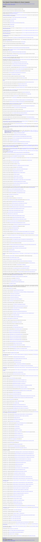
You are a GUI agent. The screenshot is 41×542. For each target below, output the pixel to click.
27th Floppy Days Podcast (15, 226)
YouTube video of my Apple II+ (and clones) (15, 295)
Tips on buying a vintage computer (18, 509)
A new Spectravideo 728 (17, 428)
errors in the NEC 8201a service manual (30, 505)
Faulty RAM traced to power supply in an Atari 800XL (20, 471)
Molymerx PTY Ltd (28, 346)
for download (19, 511)
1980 (18, 79)
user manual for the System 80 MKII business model (15, 244)
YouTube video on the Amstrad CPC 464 (13, 194)
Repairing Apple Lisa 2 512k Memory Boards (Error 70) (19, 404)
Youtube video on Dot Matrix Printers (13, 229)
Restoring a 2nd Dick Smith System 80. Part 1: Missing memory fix (23, 460)
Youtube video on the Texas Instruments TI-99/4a (15, 237)
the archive (28, 199)
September (11, 199)
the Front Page (12, 26)
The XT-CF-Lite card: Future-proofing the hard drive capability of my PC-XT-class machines (23, 231)
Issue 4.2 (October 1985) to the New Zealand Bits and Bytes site (16, 530)
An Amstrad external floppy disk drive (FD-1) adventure (19, 181)
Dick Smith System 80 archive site (13, 13)
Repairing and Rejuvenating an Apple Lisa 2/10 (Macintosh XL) (20, 406)
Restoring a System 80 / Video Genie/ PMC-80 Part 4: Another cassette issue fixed (23, 478)
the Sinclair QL (17, 276)
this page (32, 154)
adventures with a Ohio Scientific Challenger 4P (28, 233)
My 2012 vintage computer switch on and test (18, 327)
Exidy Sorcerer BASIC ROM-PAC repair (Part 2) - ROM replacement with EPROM (22, 385)
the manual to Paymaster (13, 157)
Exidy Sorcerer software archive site (23, 85)
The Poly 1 (18, 163)
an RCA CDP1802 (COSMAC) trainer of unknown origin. (20, 358)
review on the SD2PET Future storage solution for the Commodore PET (17, 72)
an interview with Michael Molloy (12, 346)
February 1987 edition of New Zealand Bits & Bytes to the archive (17, 222)
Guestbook (28, 540)
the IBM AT (26, 276)
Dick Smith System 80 (28, 59)
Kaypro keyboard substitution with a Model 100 (22, 507)
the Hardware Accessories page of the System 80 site (31, 375)
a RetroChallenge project (32, 187)
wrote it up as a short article (24, 143)
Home (3, 540)
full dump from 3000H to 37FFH (24, 388)
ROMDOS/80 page (27, 152)
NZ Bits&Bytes (25, 540)
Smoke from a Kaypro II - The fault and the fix (18, 513)
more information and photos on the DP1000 (14, 49)
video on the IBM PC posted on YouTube (14, 257)
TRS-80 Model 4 (13, 276)
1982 (20, 79)
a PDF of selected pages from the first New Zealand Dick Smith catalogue (19, 150)
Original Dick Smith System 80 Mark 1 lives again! (18, 217)
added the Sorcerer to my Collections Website (26, 390)
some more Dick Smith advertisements (11, 412)
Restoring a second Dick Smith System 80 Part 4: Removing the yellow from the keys (25, 455)
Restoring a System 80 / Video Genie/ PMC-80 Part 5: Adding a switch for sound (22, 476)
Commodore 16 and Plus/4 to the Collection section (16, 259)
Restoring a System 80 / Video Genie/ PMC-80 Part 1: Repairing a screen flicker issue (23, 484)
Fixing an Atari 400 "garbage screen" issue (20, 469)
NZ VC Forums (32, 540)
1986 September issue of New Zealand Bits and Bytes (16, 334)
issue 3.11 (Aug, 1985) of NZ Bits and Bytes (16, 520)
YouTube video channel (26, 266)
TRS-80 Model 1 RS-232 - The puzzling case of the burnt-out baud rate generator (23, 365)
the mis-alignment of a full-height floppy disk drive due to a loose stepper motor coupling (23, 37)
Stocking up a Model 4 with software (18, 424)
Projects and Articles (15, 325)
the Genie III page (23, 41)
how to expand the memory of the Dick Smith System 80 (21, 154)
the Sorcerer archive (16, 95)
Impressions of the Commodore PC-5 (18, 435)
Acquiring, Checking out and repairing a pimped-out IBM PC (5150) (20, 63)
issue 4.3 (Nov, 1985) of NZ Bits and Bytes (16, 516)
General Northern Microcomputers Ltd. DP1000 (20, 123)
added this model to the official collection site (30, 271)
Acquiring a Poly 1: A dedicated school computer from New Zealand (21, 165)
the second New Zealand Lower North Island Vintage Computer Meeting (20, 47)
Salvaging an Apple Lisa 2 (17, 417)
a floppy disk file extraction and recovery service (19, 356)
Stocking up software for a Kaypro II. (18, 498)
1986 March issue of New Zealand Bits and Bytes (15, 339)
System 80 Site (22, 22)
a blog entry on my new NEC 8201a (14, 528)
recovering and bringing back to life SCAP (18, 12)
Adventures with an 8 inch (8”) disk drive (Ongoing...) (20, 134)
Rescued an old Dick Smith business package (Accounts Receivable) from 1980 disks (18, 121)
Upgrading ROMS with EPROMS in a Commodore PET (18, 383)
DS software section (28, 157)
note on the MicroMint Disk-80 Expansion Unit (16, 160)
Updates (24, 43)
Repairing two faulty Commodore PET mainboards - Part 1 (20, 381)
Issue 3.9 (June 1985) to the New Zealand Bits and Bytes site (16, 532)
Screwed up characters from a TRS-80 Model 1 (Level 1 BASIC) (19, 203)
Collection (9, 540)
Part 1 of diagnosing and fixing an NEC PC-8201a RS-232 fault (19, 65)
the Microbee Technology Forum (7, 15)
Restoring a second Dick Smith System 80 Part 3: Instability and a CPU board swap (24, 457)
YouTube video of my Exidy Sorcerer (14, 297)
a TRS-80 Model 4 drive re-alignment (16, 74)
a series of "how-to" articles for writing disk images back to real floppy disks (19, 354)
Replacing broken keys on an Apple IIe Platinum (19, 172)
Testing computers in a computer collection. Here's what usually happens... (22, 179)
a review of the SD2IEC (11, 255)
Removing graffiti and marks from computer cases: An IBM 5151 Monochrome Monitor (23, 397)
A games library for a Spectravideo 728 (18, 419)
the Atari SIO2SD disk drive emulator (21, 192)
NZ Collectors (4, 4)
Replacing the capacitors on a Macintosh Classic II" (18, 246)
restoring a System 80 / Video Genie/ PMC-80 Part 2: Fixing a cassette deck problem (23, 482)
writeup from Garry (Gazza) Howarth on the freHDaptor (16, 103)
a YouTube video (11, 300)
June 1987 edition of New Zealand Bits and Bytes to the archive (16, 208)
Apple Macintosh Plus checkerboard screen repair (18, 201)
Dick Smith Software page (21, 101)
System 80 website (24, 107)
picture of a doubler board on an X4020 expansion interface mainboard (28, 145)
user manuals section (25, 244)
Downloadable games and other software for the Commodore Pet (20, 408)
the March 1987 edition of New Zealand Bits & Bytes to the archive (17, 215)
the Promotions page (10, 151)
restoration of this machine (32, 535)
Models (15, 187)
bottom (26, 126)
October (14, 199)
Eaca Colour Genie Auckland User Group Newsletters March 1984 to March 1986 (21, 136)
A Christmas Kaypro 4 (17, 426)
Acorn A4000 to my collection (12, 283)
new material (11, 399)
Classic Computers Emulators (13, 55)
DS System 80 (20, 540)
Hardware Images (19, 187)
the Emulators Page (12, 24)
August (8, 199)
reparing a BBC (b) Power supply (17, 360)
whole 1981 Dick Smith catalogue (34, 150)
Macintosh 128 (10, 288)
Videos (17, 540)
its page (17, 146)
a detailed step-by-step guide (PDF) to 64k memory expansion (26, 148)
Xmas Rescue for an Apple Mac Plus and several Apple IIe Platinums (22, 224)
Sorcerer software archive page (21, 53)
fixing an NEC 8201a (18, 505)
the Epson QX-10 (18, 278)
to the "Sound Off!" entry (17, 107)
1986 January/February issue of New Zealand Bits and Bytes (17, 341)
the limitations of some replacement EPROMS (18, 500)
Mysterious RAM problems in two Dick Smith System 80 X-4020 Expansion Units (24, 453)
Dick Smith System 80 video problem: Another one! (21, 447)
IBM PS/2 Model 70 (19, 535)
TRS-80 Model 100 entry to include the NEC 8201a (16, 496)
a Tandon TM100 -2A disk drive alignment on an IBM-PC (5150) (20, 489)
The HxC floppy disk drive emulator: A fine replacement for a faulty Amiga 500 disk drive (22, 239)
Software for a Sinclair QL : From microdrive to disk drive (20, 348)
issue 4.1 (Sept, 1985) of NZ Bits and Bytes (16, 518)
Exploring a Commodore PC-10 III (18, 433)
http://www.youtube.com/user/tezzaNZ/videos (17, 274)
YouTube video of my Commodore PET (14, 293)
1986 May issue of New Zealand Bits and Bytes (14, 332)
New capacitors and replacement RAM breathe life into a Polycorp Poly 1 (21, 141)
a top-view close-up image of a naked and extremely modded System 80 (14, 152)
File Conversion (13, 4)
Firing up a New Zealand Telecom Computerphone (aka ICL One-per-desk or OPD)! (24, 440)
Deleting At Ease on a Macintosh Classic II (18, 372)
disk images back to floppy (14, 352)
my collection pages (14, 97)
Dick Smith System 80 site (33, 244)
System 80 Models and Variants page (24, 114)
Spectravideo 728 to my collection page (14, 421)
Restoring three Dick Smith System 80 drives (20, 462)
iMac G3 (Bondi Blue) (19, 167)
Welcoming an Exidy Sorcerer (16, 390)
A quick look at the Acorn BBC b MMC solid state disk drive (20, 311)
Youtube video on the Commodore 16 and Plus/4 (14, 251)
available (21, 449)
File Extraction (9, 4)
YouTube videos (11, 285)
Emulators (11, 196)
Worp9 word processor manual (13, 101)
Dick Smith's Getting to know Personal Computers (18, 59)
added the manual (30, 160)
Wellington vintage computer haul (19, 464)
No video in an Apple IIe (16, 174)
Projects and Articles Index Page (15, 309)
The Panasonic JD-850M (20, 271)
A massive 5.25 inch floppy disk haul (17, 392)
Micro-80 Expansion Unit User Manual (14, 22)
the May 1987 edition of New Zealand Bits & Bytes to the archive (15, 210)
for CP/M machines (35, 354)
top (23, 126)
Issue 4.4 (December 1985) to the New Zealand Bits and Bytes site (18, 526)
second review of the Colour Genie (10, 146)
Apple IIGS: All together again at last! (18, 316)
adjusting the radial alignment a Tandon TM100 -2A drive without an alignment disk (23, 491)
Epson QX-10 (22, 276)
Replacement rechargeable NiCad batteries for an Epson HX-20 (20, 493)
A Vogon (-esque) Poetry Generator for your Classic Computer (19, 17)
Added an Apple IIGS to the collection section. (12, 318)
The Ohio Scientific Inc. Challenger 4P (21, 264)
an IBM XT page (12, 442)
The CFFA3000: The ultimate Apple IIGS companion (19, 304)
